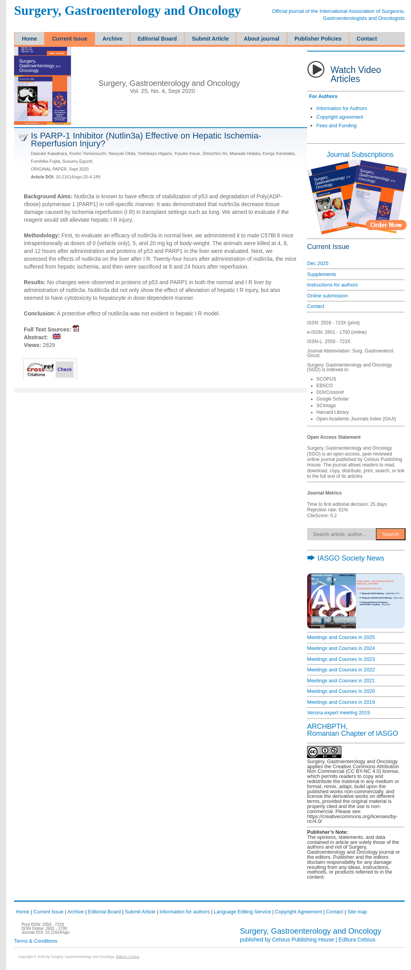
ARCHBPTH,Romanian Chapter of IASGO (352, 730)
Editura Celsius (357, 939)
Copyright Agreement (298, 912)
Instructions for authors (332, 285)
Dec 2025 (318, 263)
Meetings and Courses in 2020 (341, 691)
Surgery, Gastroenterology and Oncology (127, 11)
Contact (315, 306)
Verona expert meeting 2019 (338, 712)
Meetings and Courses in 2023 (341, 659)
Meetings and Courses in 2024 (341, 648)
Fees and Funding (336, 125)
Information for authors (184, 912)
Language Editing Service (242, 912)
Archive (75, 912)
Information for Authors (341, 108)
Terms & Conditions (35, 941)
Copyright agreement (339, 117)
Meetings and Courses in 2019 (341, 702)
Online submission (327, 296)
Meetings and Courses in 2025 (341, 637)
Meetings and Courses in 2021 (341, 680)
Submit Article (140, 912)
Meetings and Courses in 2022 (341, 670)
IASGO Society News (345, 558)
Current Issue (49, 912)
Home (22, 912)
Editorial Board (104, 912)
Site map (357, 912)
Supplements (321, 274)
